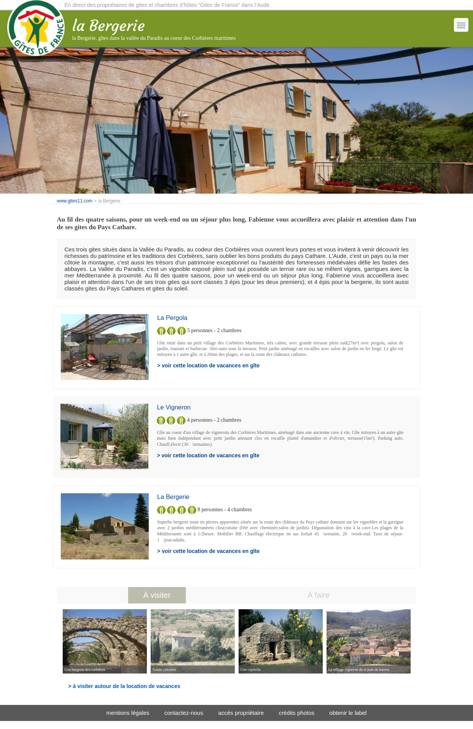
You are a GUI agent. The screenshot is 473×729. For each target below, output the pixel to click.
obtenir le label (348, 712)
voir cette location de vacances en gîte (211, 365)
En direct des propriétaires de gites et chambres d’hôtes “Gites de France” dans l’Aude (167, 5)
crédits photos (296, 712)
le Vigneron (173, 407)
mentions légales (128, 712)
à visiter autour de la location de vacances (126, 686)
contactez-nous (183, 712)
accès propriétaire (241, 712)
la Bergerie (173, 496)
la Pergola (172, 317)
